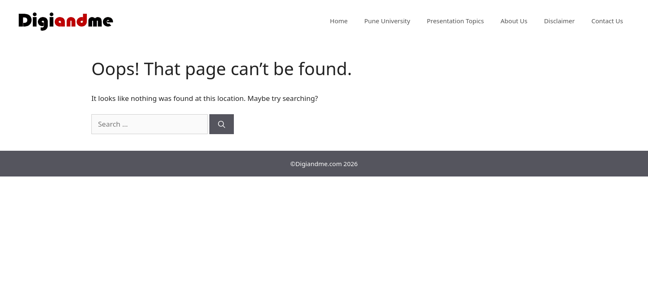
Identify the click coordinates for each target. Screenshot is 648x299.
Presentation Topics (455, 21)
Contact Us (607, 21)
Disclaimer (559, 21)
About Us (514, 21)
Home (339, 21)
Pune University (387, 21)
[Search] (221, 124)
